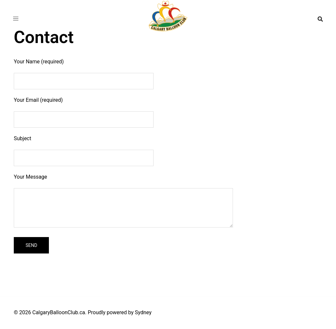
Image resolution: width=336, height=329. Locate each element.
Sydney (143, 312)
